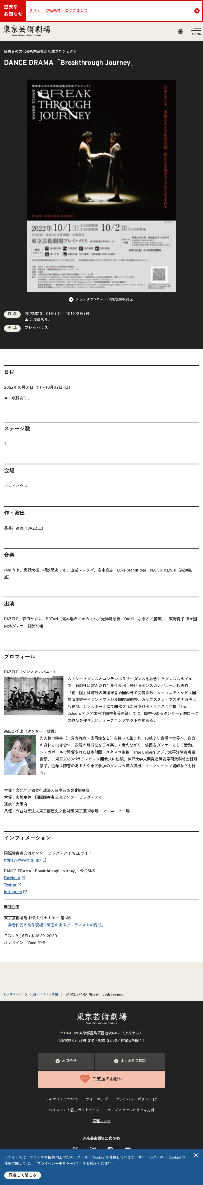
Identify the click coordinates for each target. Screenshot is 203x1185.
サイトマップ (97, 1099)
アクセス (132, 1033)
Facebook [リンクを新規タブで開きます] (12, 878)
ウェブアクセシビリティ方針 (131, 1110)
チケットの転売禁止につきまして (59, 11)
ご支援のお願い (101, 1079)
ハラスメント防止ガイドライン (73, 1110)
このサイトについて (61, 1099)
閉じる (196, 1155)
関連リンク (102, 1121)
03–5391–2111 (83, 1041)
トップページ (12, 994)
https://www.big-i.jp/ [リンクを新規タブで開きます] (22, 860)
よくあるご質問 (130, 1061)
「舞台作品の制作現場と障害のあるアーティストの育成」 (54, 925)
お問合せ (66, 1061)
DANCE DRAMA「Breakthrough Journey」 (96, 994)
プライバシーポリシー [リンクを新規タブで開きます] (55, 1163)
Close (198, 10)
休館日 (126, 1041)
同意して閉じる (22, 1175)
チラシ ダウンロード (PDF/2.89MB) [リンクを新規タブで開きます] (102, 299)
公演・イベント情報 (44, 994)
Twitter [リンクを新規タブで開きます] (10, 885)
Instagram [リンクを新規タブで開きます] (13, 892)
